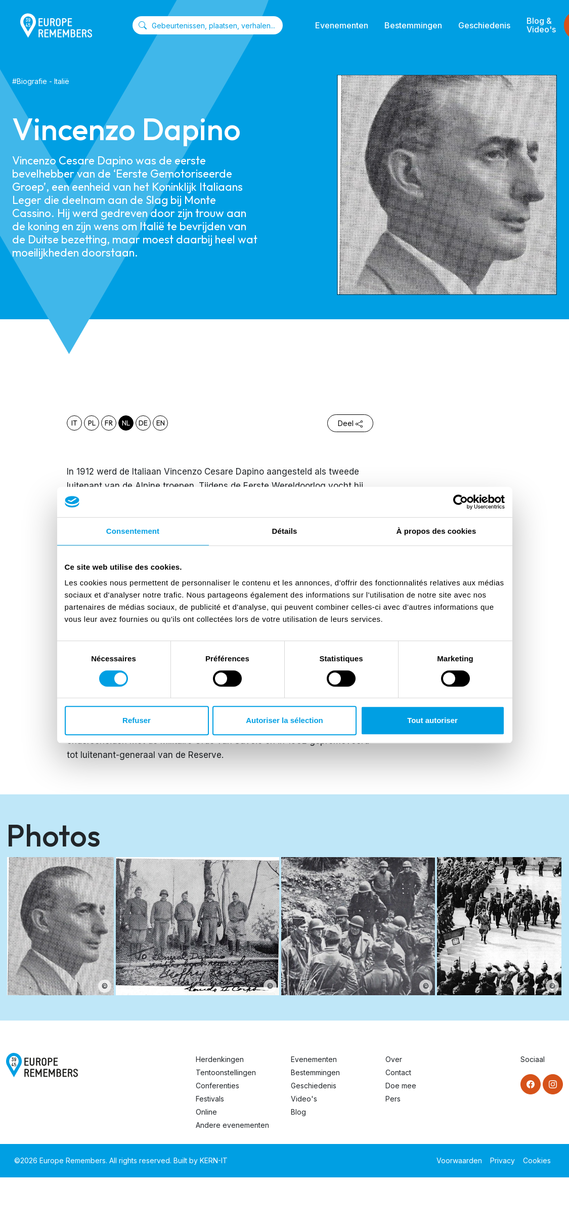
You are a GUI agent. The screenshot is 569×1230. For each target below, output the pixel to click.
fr (109, 423)
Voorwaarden (459, 1160)
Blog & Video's (541, 25)
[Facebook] (530, 1084)
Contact (398, 1072)
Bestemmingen (413, 25)
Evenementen (341, 25)
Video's (304, 1098)
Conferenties (217, 1085)
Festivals (210, 1098)
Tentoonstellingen (226, 1072)
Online (206, 1112)
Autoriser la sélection (284, 720)
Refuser (136, 720)
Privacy (502, 1160)
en (160, 423)
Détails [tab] (284, 531)
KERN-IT (214, 1160)
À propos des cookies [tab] (436, 531)
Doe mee (400, 1085)
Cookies (537, 1160)
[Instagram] (553, 1084)
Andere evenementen (232, 1125)
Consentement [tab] (132, 531)
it (74, 423)
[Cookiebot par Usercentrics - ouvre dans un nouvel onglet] (460, 502)
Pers (393, 1098)
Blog (298, 1112)
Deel (350, 423)
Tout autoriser (432, 720)
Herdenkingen (220, 1059)
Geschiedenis (484, 25)
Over (393, 1059)
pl (92, 423)
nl (126, 423)
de (143, 423)
